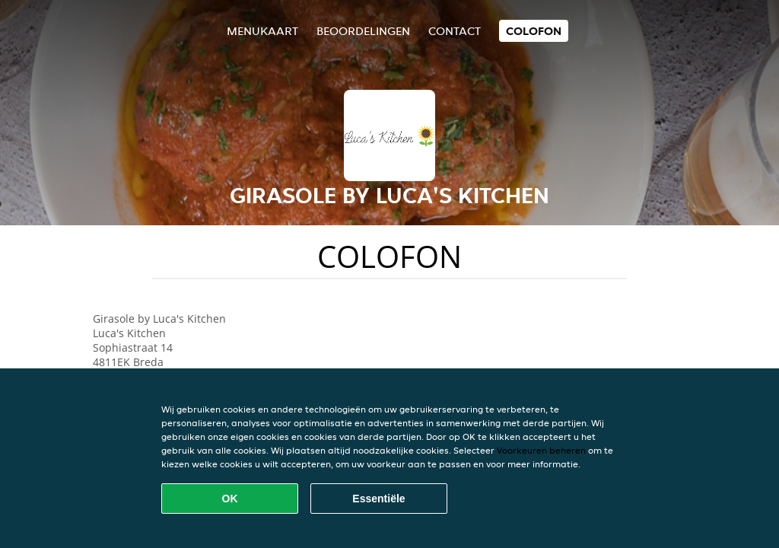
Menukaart (262, 31)
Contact (454, 31)
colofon (533, 31)
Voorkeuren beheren (541, 450)
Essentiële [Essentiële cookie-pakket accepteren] (378, 498)
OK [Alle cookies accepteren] (230, 498)
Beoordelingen (363, 31)
